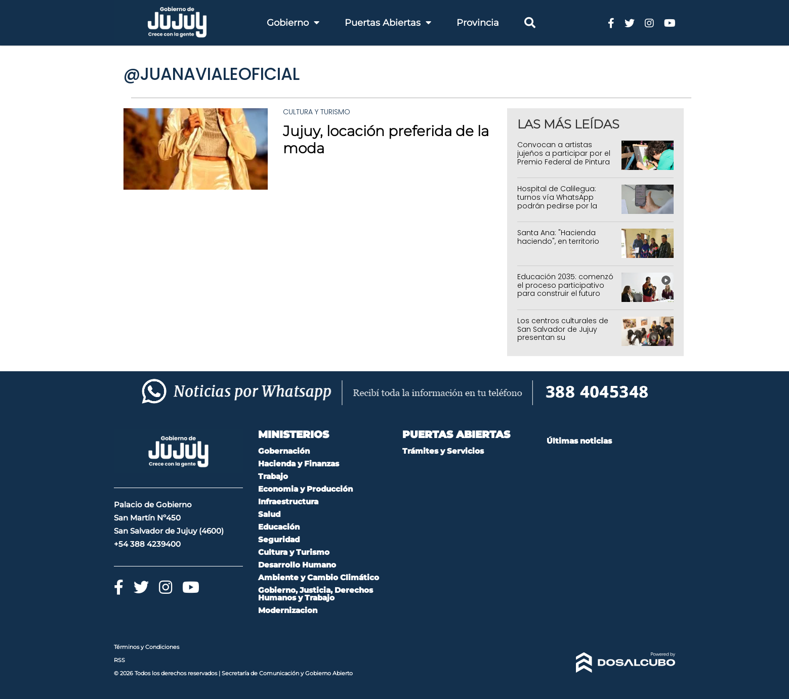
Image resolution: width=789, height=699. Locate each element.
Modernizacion (287, 610)
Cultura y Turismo (316, 112)
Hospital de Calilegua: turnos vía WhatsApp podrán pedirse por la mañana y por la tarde (558, 201)
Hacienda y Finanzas (298, 463)
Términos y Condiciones (146, 646)
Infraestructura (288, 501)
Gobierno (293, 22)
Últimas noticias (579, 441)
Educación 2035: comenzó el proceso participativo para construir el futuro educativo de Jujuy (565, 289)
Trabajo (273, 476)
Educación (279, 527)
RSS (119, 660)
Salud (269, 514)
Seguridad (279, 539)
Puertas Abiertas (388, 22)
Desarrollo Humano (297, 565)
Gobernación (284, 451)
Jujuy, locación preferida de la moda (386, 139)
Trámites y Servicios (443, 451)
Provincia (477, 22)
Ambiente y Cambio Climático (318, 577)
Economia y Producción (305, 489)
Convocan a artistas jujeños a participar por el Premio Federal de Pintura (563, 153)
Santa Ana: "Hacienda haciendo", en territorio (558, 237)
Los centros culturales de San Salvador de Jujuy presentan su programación (562, 333)
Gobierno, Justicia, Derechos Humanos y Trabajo (315, 593)
